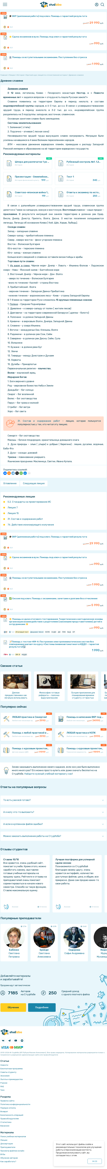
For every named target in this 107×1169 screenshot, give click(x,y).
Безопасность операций (11, 1115)
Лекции (3, 1140)
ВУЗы (2, 1154)
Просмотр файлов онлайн (12, 1151)
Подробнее (41, 1007)
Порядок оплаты (8, 1108)
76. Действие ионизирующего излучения (31, 524)
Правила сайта (7, 1101)
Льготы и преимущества (11, 1079)
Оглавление (9, 483)
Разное (3, 1083)
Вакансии (4, 1126)
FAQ (2, 1086)
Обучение (13, 1007)
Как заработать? (8, 1161)
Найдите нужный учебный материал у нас (48, 773)
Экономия (4, 1076)
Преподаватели (7, 1147)
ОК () (94, 1161)
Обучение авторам (9, 1158)
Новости (4, 1065)
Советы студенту (8, 1072)
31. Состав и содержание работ (39, 421)
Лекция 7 (13, 507)
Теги (2, 1090)
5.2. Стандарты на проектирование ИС (29, 501)
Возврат (4, 1111)
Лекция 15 (13, 513)
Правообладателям (9, 1119)
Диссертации (6, 1144)
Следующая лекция (34, 483)
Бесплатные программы (11, 1069)
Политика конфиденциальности (15, 1104)
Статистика (5, 1122)
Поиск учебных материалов (13, 1136)
